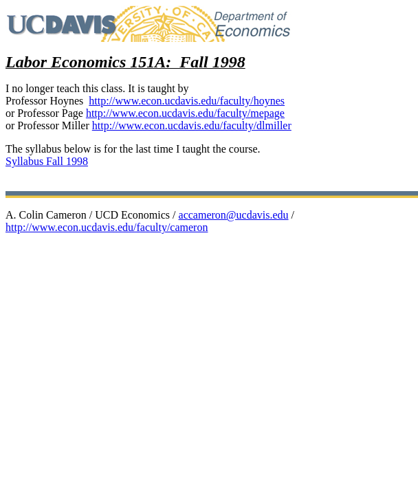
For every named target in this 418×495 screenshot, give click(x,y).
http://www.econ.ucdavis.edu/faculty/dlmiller (192, 125)
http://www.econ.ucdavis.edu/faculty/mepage (185, 113)
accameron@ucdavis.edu (234, 215)
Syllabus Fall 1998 (47, 161)
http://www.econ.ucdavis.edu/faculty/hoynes (187, 101)
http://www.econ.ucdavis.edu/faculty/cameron (107, 227)
